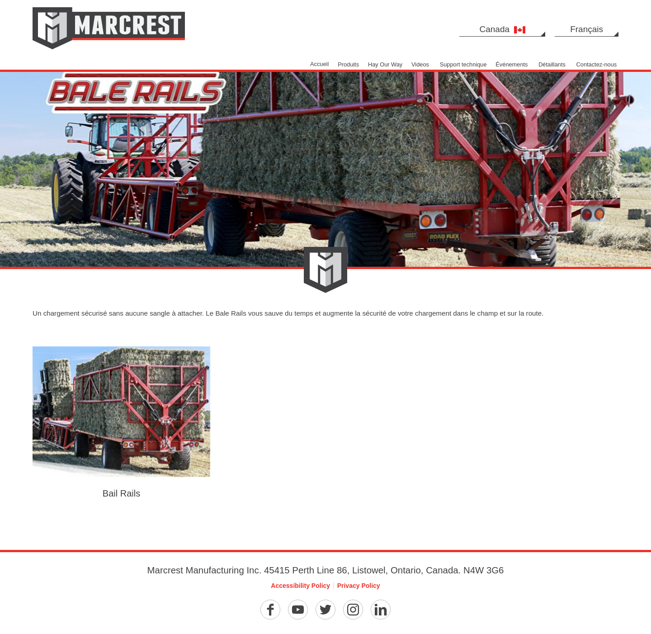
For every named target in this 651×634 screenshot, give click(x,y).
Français (586, 29)
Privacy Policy (358, 585)
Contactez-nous (596, 64)
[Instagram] (353, 610)
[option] (325, 133)
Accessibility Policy (300, 585)
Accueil (319, 64)
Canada (502, 29)
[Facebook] (270, 610)
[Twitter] (325, 610)
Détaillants (552, 64)
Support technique (463, 64)
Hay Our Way (385, 64)
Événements (511, 64)
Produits (348, 64)
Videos (420, 64)
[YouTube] (298, 610)
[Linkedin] (381, 610)
